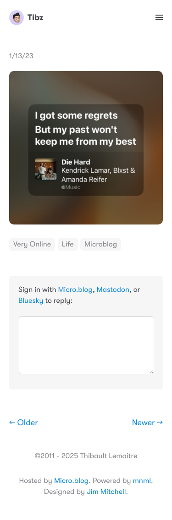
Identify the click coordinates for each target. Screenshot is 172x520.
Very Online (32, 244)
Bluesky (30, 300)
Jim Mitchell (106, 491)
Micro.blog (75, 289)
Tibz (26, 17)
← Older (23, 422)
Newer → (147, 422)
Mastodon (113, 289)
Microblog (100, 244)
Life (68, 244)
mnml (142, 480)
